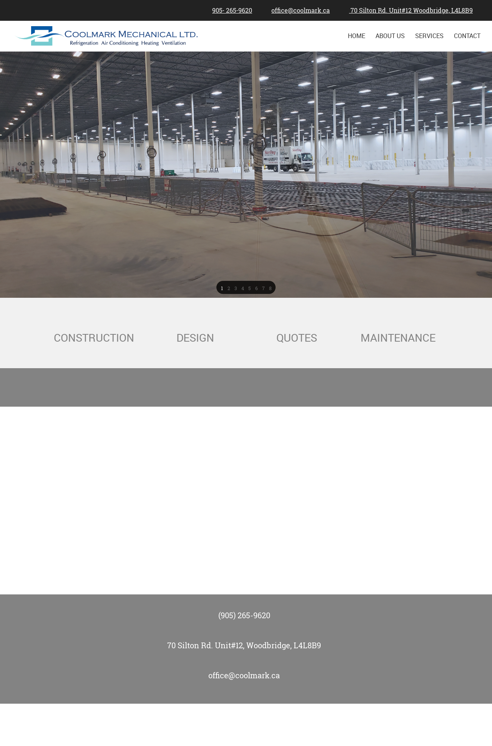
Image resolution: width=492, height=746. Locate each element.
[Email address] (298, 10)
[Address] (408, 10)
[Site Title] (108, 35)
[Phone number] (230, 10)
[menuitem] (357, 36)
